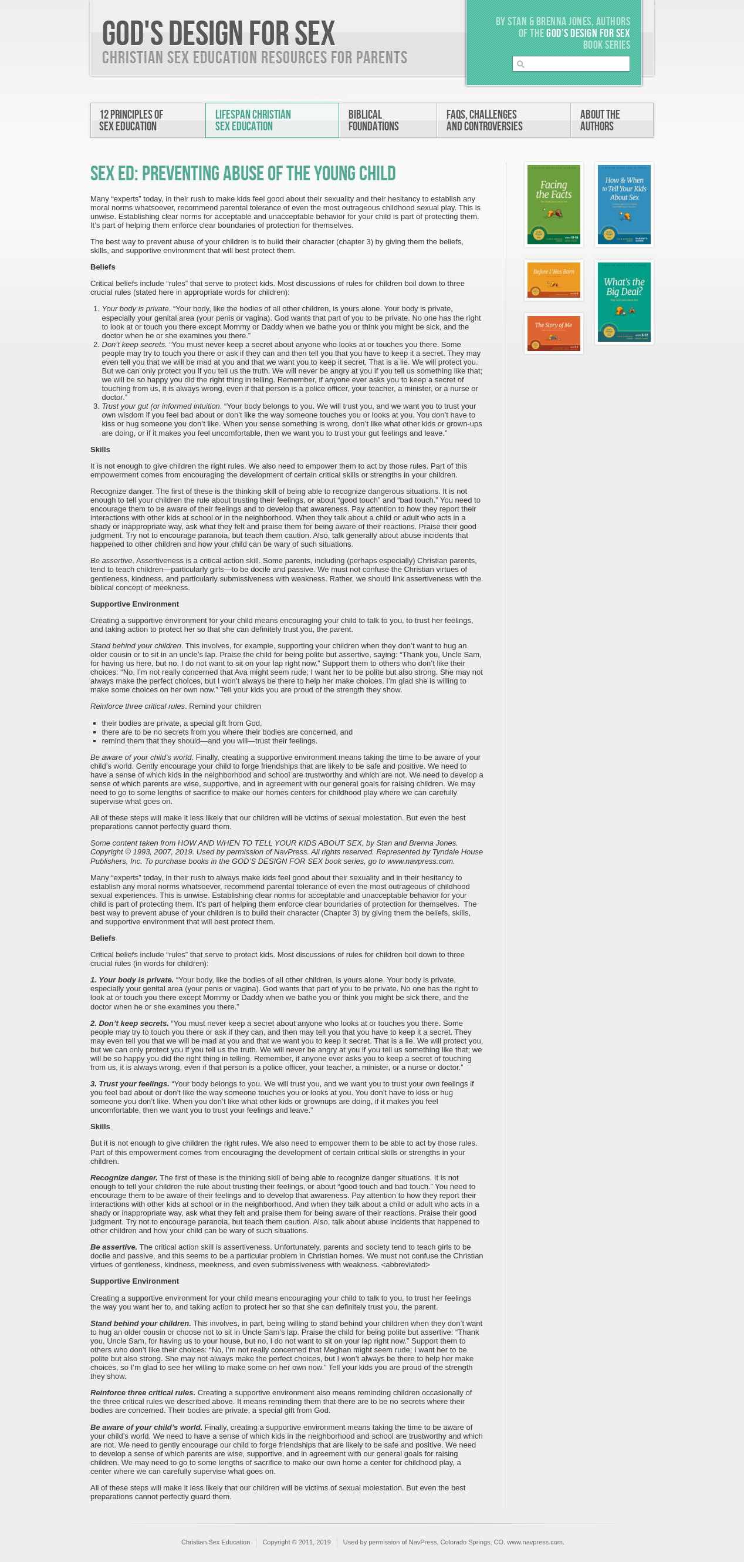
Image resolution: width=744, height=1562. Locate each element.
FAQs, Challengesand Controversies (485, 120)
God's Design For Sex (219, 35)
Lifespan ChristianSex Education (253, 120)
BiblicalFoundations (374, 120)
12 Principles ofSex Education (131, 120)
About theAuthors (600, 120)
